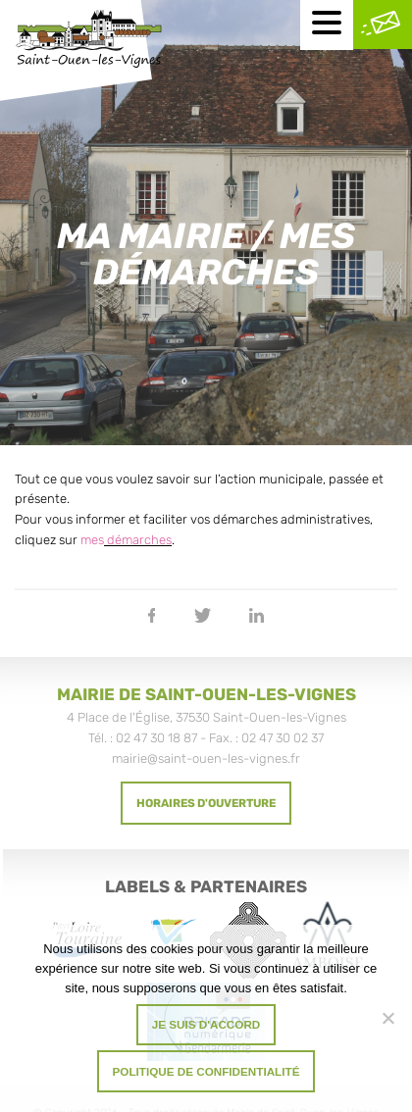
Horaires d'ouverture (206, 803)
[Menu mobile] (326, 25)
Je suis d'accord (206, 1024)
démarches (138, 539)
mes (92, 539)
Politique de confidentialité (206, 1071)
